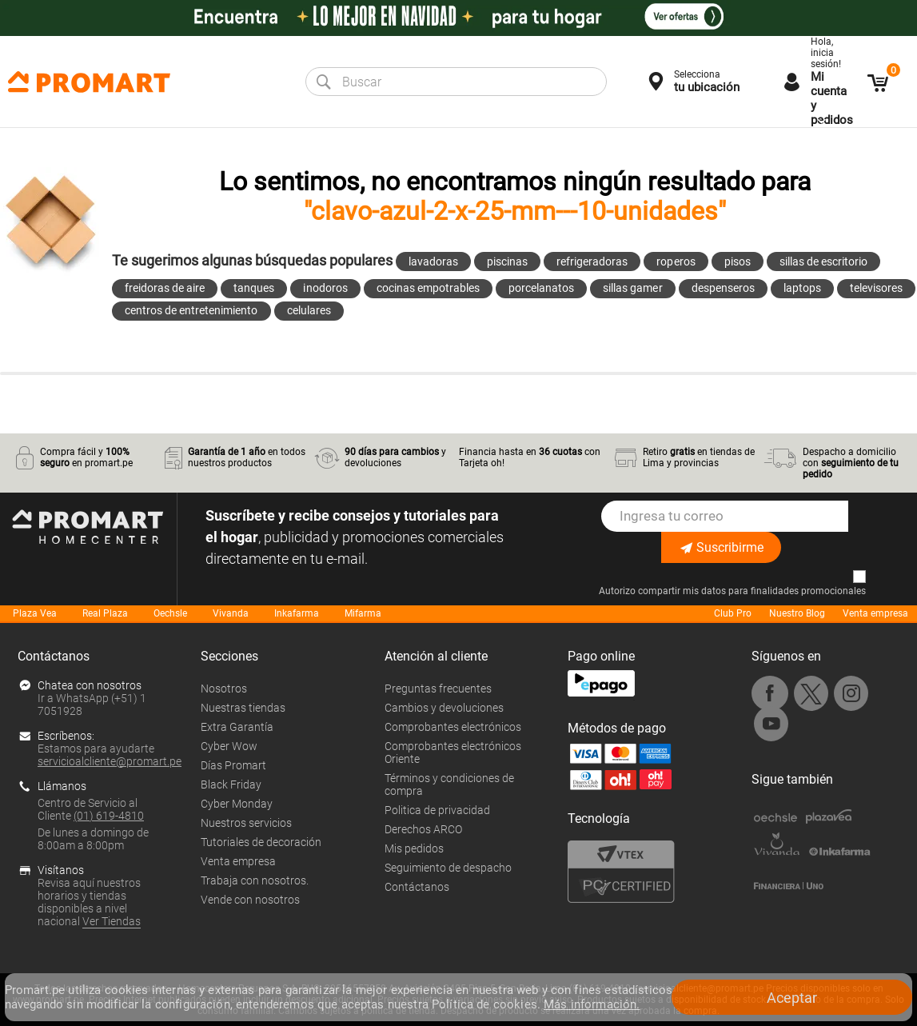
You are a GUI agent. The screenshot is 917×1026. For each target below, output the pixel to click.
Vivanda (231, 613)
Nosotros (224, 688)
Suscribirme (721, 547)
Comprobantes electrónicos (453, 727)
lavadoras (433, 261)
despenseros (723, 287)
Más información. (592, 1004)
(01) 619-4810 (109, 815)
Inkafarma (296, 613)
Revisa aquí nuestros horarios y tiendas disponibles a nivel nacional (89, 902)
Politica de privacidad (437, 810)
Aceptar (792, 997)
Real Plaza (105, 613)
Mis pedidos (414, 848)
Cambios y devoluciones (444, 707)
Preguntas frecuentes (438, 688)
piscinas (507, 261)
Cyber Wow (229, 746)
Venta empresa (875, 613)
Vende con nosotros (250, 899)
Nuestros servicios (246, 822)
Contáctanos (417, 886)
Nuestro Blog (797, 613)
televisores (876, 287)
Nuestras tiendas (243, 707)
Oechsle (170, 613)
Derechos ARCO (423, 829)
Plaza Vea (35, 613)
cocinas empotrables (428, 287)
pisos (737, 261)
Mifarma (363, 613)
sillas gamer (632, 287)
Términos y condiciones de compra (449, 784)
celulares (309, 310)
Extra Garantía (237, 727)
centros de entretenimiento (191, 310)
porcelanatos (541, 287)
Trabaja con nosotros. (255, 880)
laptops (802, 287)
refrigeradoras (592, 261)
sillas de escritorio (823, 261)
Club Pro (733, 613)
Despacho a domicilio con (851, 463)
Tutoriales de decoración (261, 842)
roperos (675, 261)
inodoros (325, 287)
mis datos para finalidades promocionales (774, 591)
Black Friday (231, 784)
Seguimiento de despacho (448, 867)
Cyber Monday (237, 803)
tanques (253, 287)
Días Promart (233, 765)
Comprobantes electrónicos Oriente (453, 752)
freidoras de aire (165, 287)
